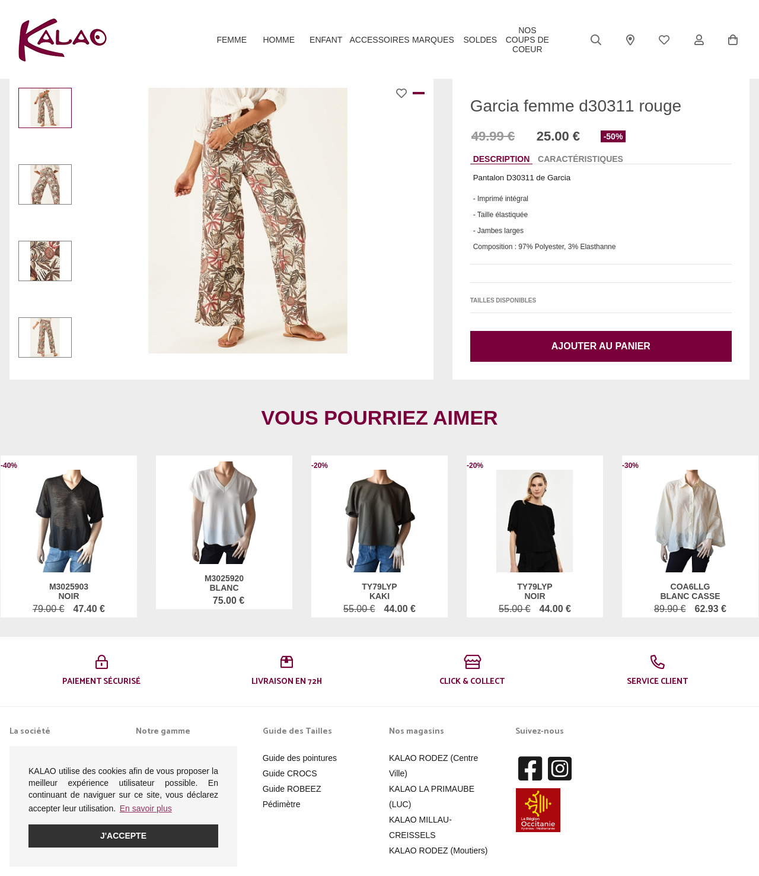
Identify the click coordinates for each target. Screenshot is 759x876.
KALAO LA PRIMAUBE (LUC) (431, 796)
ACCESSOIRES (379, 39)
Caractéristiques (580, 159)
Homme (279, 39)
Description (501, 159)
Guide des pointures (300, 758)
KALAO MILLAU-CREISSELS (420, 827)
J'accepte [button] (123, 835)
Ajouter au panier (600, 346)
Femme (231, 39)
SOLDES (480, 39)
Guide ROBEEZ (292, 789)
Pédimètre (282, 804)
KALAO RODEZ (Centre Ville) (433, 765)
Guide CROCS (290, 773)
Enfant (326, 39)
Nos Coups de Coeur (527, 40)
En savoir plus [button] (146, 808)
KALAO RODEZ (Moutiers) (438, 850)
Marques (433, 39)
